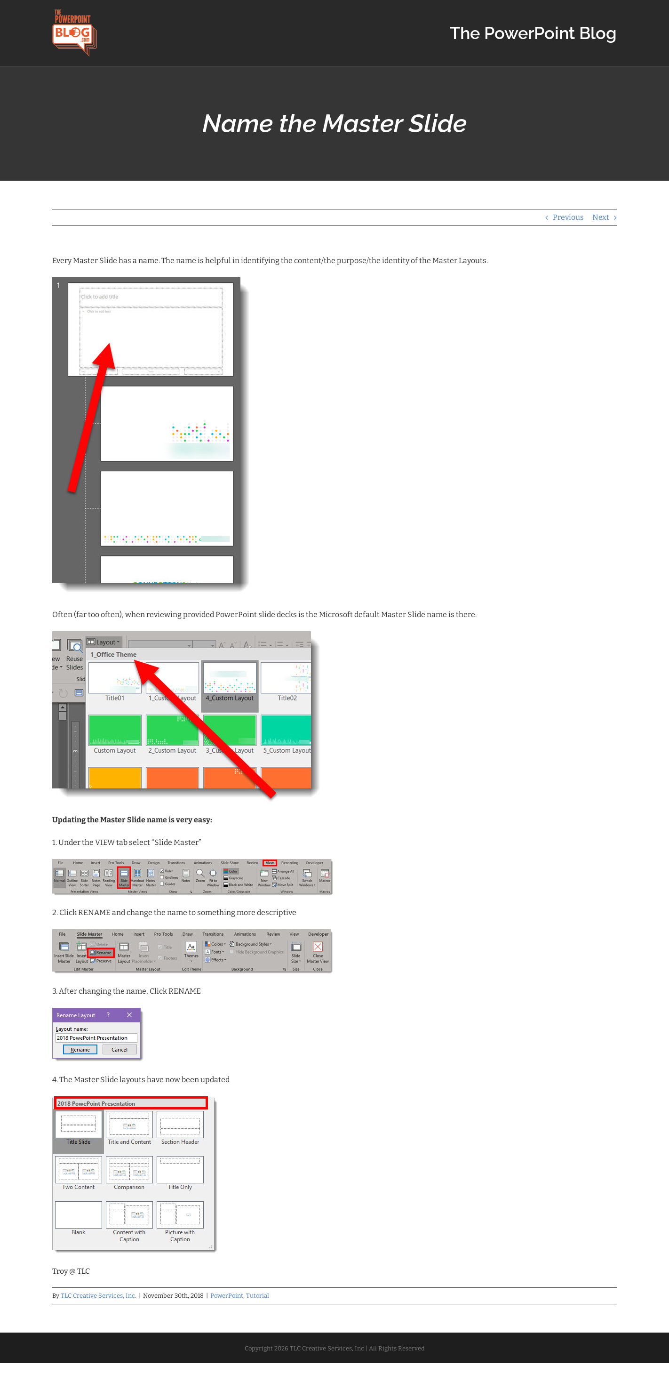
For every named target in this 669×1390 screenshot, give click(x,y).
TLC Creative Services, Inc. (98, 1295)
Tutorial (257, 1295)
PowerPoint (226, 1295)
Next (600, 217)
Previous (568, 217)
